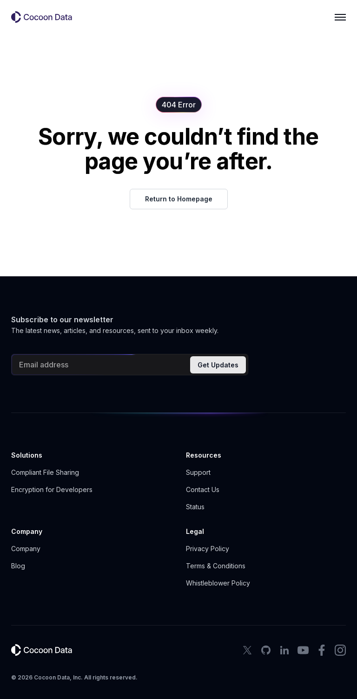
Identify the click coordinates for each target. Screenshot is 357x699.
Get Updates (218, 365)
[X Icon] (247, 650)
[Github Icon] (265, 650)
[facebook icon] (321, 650)
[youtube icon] (303, 650)
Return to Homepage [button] (178, 199)
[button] (45, 17)
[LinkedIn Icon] (284, 650)
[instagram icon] (340, 650)
